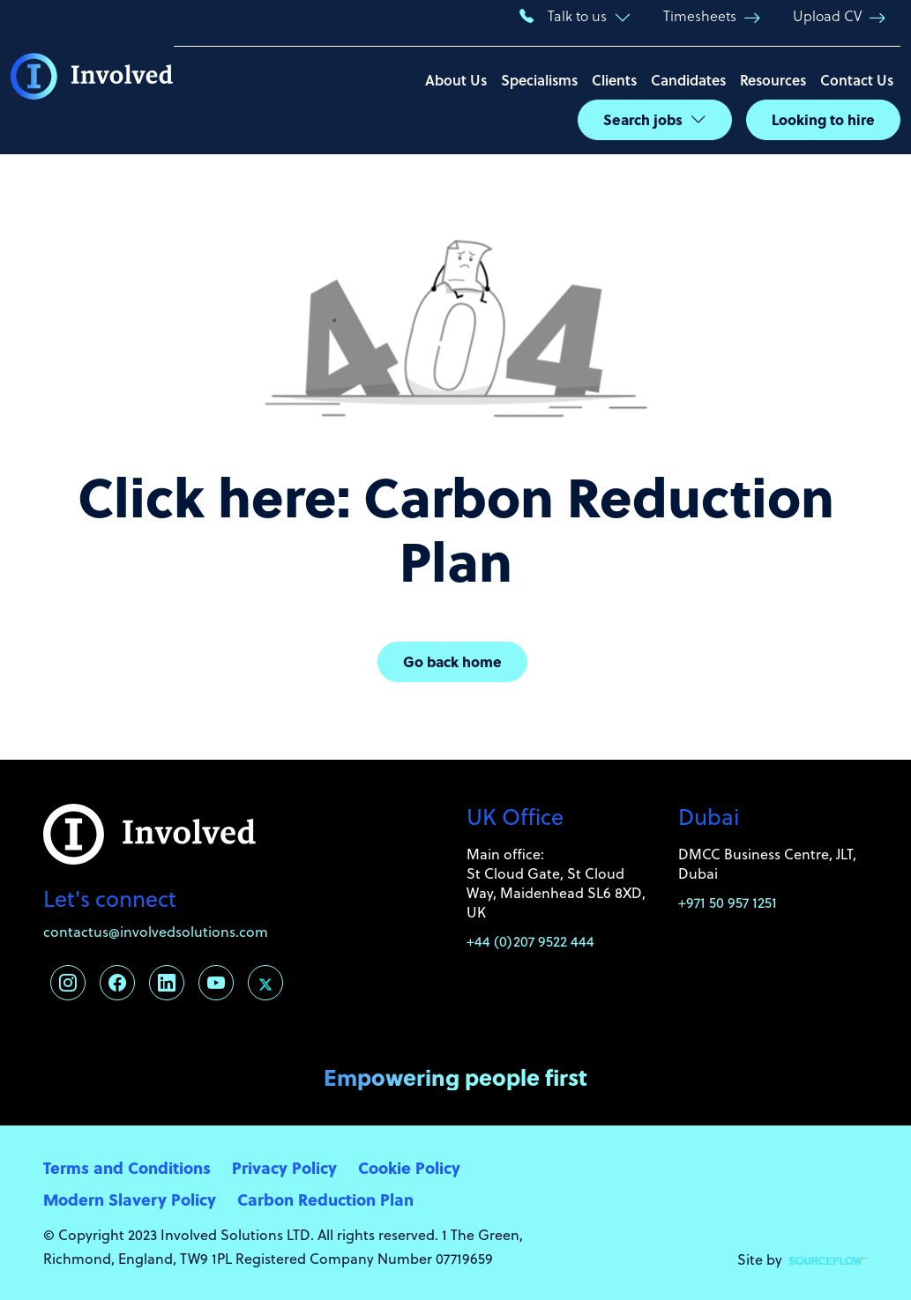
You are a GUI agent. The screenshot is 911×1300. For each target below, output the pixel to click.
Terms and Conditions (127, 1167)
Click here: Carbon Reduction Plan (456, 527)
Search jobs (643, 119)
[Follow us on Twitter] (265, 982)
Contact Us (856, 80)
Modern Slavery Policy (129, 1199)
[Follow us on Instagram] (68, 982)
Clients (614, 80)
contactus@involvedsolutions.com (155, 931)
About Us (456, 80)
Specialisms (539, 80)
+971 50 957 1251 (727, 902)
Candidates (688, 80)
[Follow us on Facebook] (117, 982)
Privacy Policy (284, 1167)
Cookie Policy (409, 1167)
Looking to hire (823, 119)
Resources (773, 80)
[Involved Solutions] (92, 77)
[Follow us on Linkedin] (166, 982)
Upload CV (827, 15)
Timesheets (699, 15)
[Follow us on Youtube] (216, 982)
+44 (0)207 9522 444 (530, 941)
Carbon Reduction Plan (325, 1199)
